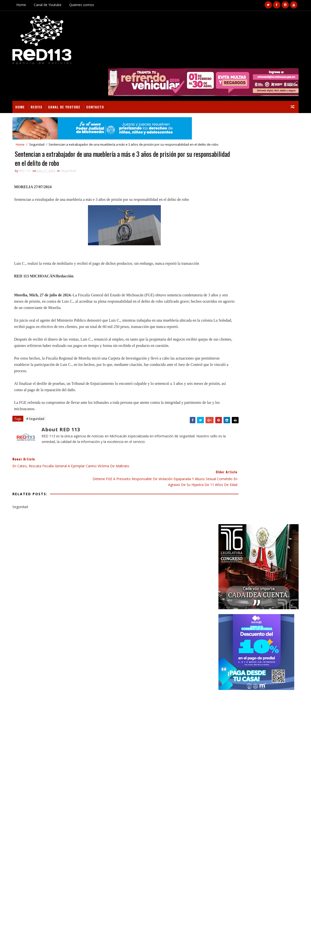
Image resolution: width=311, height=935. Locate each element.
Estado (283, 537)
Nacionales (274, 563)
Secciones (235, 518)
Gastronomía (249, 546)
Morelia (253, 563)
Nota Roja (225, 571)
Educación (225, 537)
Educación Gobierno (256, 537)
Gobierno (273, 546)
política (245, 589)
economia (225, 589)
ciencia (245, 580)
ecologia (264, 580)
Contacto (98, 74)
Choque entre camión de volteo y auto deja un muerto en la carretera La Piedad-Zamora (266, 684)
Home (24, 4)
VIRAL (71, 925)
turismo (264, 589)
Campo (236, 529)
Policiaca (247, 571)
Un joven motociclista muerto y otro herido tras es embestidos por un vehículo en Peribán (265, 646)
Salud (264, 571)
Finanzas (224, 546)
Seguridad (40, 113)
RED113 (40, 74)
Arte (221, 529)
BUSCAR (275, 518)
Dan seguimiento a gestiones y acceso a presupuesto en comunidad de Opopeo (60, 825)
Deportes (274, 529)
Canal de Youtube (51, 4)
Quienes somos (85, 4)
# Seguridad (39, 415)
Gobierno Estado (230, 554)
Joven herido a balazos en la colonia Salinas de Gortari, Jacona (265, 703)
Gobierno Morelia (264, 554)
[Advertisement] (255, 286)
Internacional (229, 563)
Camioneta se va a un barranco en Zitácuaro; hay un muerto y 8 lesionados (266, 664)
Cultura (253, 529)
